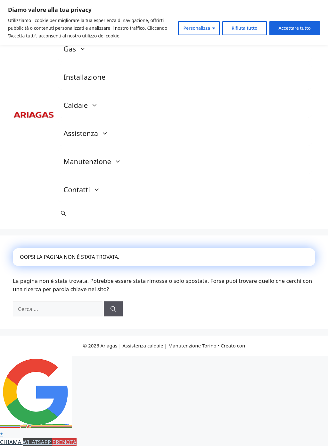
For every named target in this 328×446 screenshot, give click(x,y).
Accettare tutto (295, 28)
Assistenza (89, 133)
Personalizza (196, 28)
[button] (63, 213)
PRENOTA (64, 442)
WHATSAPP (38, 442)
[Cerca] (113, 309)
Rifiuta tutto (245, 28)
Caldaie (83, 105)
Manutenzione (95, 161)
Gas (78, 48)
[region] (164, 22)
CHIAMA (11, 442)
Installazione (84, 77)
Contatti (85, 189)
